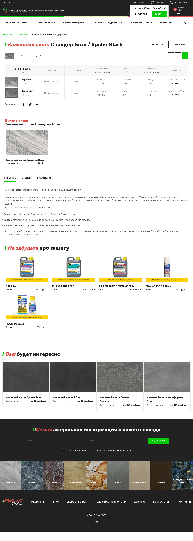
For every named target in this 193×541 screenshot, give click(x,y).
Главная (7, 35)
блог (56, 510)
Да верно (155, 14)
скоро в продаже (73, 22)
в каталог (158, 45)
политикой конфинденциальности (113, 449)
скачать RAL (155, 2)
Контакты (166, 22)
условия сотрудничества (107, 22)
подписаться (158, 440)
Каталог (22, 34)
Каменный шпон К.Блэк (67, 396)
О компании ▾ (47, 22)
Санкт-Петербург (135, 2)
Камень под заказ (141, 22)
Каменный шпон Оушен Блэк (23, 396)
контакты (185, 510)
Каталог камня (17, 22)
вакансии (140, 510)
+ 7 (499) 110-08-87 (10, 3)
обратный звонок (178, 2)
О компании (38, 510)
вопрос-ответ (162, 510)
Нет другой (137, 14)
